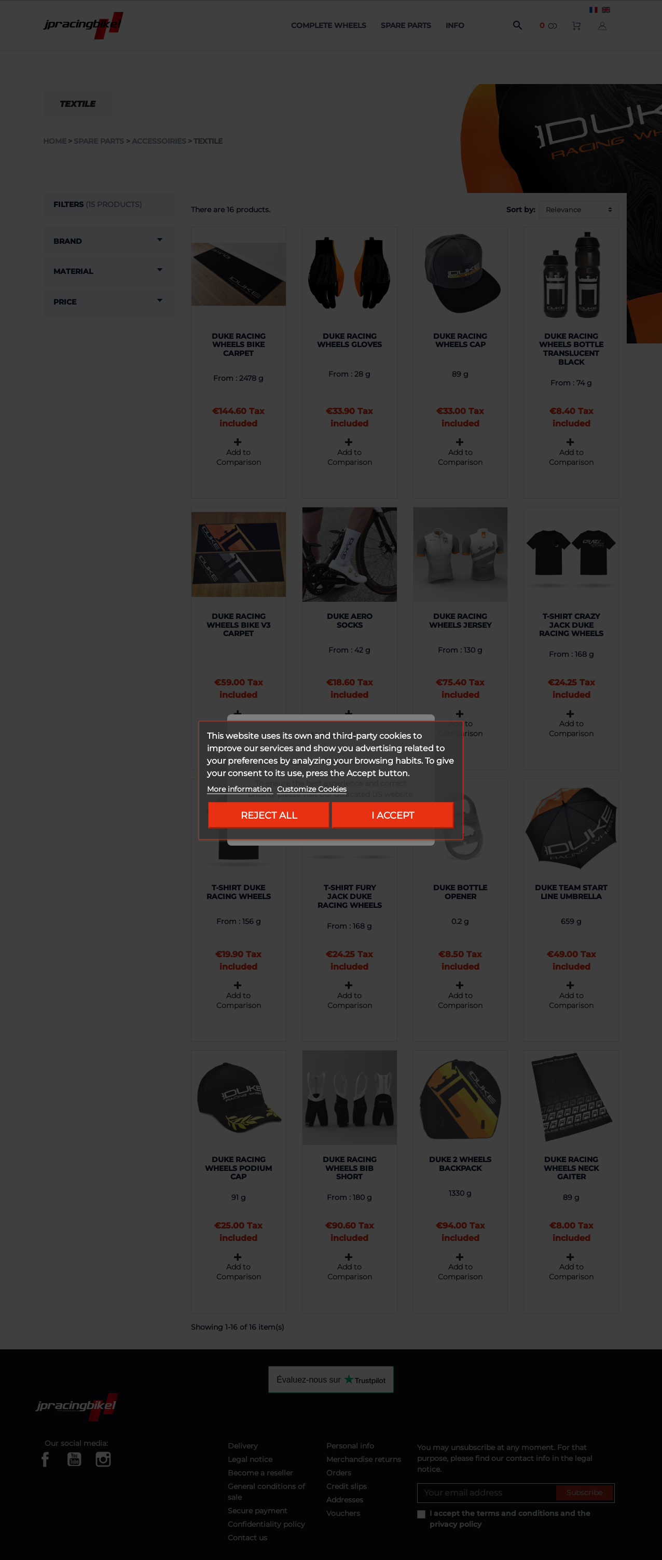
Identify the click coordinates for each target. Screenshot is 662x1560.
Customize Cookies (312, 788)
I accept (392, 815)
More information (240, 788)
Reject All (269, 815)
